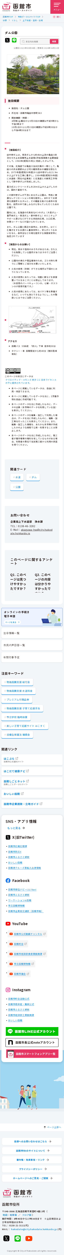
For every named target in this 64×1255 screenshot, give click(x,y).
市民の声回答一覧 (14, 645)
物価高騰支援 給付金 (18, 682)
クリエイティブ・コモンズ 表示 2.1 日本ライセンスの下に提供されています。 (30, 381)
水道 (18, 477)
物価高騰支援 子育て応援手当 (23, 708)
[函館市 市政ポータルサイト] (16, 7)
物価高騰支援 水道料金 (20, 691)
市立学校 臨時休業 (17, 717)
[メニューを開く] (57, 7)
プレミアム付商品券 (18, 699)
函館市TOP (8, 16)
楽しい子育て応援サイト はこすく (26, 726)
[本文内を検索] (39, 41)
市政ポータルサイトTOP (29, 16)
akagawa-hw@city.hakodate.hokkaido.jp (31, 531)
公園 (18, 486)
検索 (54, 41)
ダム (34, 477)
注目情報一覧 (11, 633)
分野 (5, 20)
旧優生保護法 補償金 (18, 734)
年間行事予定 (11, 657)
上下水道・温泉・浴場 (33, 20)
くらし (15, 20)
